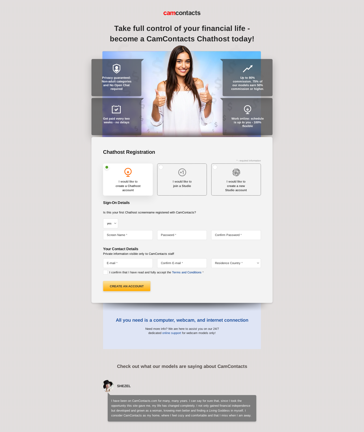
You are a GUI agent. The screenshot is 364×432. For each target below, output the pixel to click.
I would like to (128, 186)
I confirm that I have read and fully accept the (155, 272)
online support (171, 333)
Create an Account (127, 286)
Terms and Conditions (187, 272)
